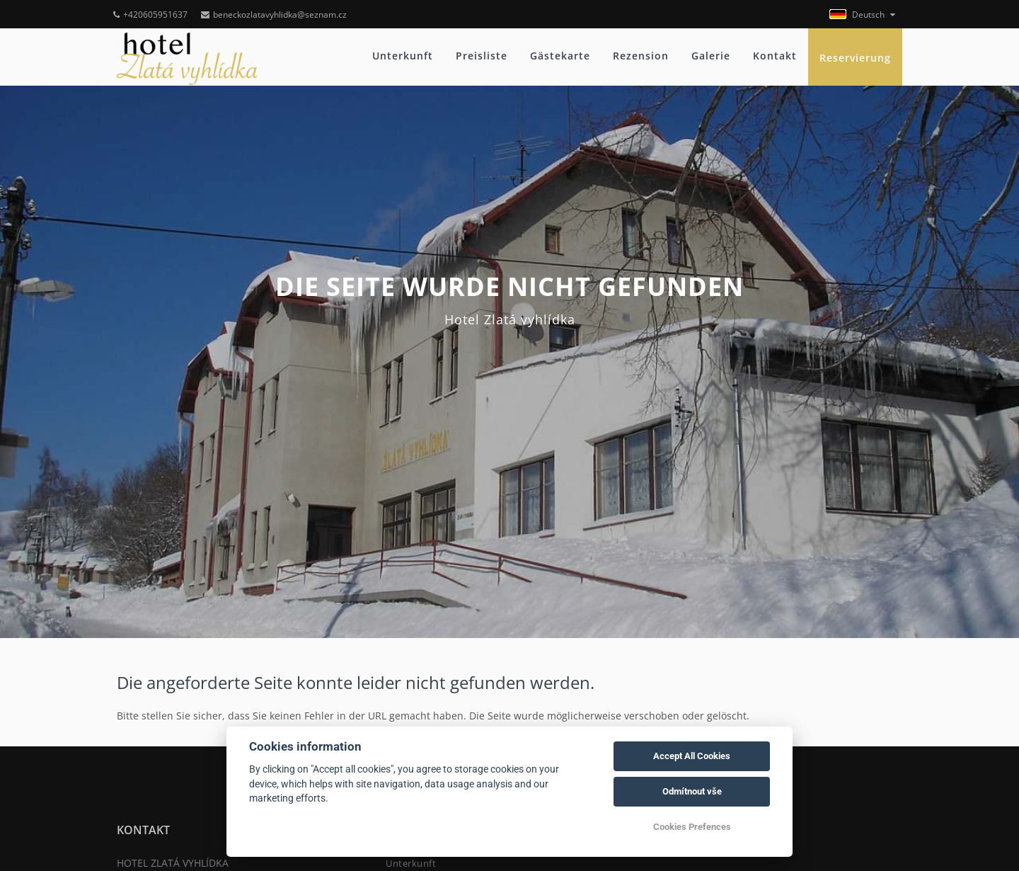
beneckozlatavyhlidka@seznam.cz (274, 14)
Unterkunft (402, 55)
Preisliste (481, 55)
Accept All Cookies (691, 756)
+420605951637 (150, 14)
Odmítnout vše (692, 791)
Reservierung (855, 57)
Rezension (641, 55)
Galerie (710, 55)
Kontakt (775, 55)
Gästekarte (560, 55)
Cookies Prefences (692, 826)
